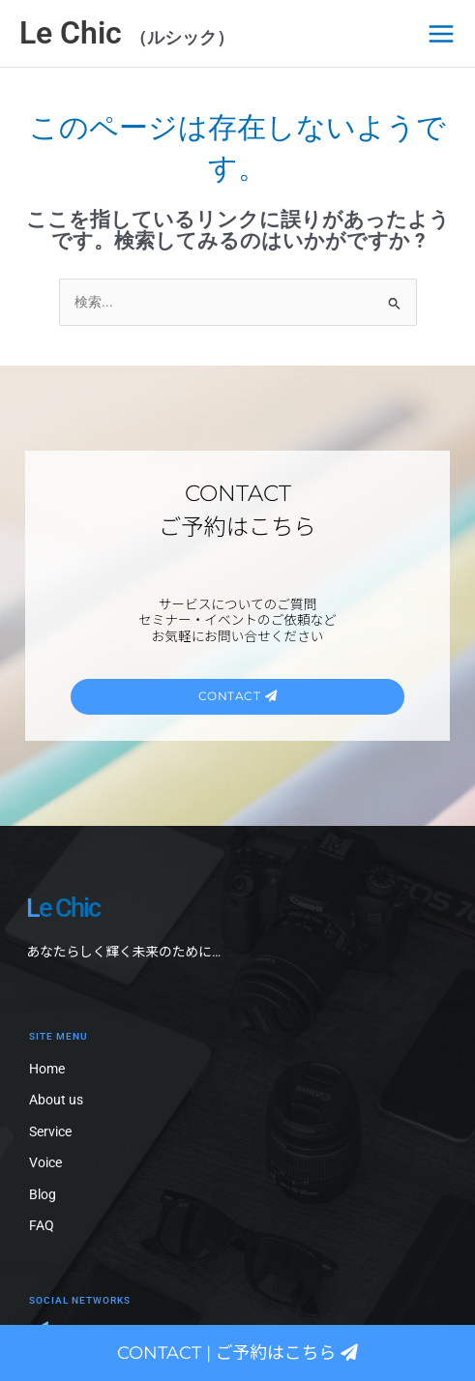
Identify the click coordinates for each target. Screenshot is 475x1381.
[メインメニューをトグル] (441, 33)
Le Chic (74, 33)
